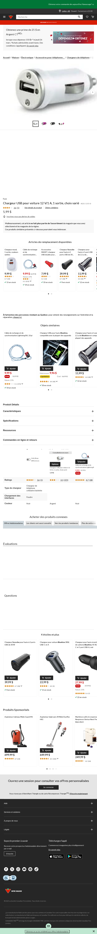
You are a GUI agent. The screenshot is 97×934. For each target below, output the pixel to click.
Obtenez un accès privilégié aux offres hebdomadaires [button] (47, 931)
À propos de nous (48, 821)
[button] (79, 16)
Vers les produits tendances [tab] (66, 523)
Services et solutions (48, 812)
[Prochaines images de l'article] (92, 92)
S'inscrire (9, 854)
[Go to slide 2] (44, 124)
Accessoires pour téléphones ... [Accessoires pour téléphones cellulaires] (50, 57)
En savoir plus (54, 849)
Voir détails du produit (33, 208)
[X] (12, 869)
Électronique (27, 57)
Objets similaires (51, 208)
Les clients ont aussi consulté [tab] (39, 523)
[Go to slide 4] (61, 124)
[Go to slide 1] (36, 124)
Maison (15, 57)
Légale (48, 829)
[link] (12, 207)
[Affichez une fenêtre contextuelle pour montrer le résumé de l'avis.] (30, 281)
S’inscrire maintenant (78, 794)
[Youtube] (24, 869)
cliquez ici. (17, 317)
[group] (8, 376)
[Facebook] (6, 869)
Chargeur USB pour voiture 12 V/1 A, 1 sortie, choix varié (41, 203)
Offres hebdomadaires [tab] (13, 523)
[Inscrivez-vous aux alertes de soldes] (19, 216)
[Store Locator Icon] (60, 11)
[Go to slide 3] (53, 124)
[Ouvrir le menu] (4, 17)
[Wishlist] (87, 17)
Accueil (6, 57)
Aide (48, 803)
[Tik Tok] (36, 869)
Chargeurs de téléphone (78, 57)
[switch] (29, 460)
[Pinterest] (30, 869)
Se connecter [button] (48, 787)
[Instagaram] (18, 869)
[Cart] (92, 17)
